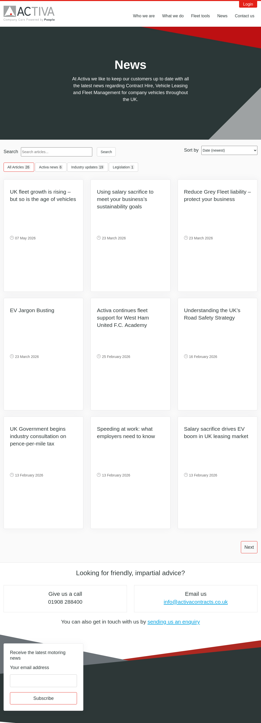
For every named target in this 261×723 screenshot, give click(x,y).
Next (249, 547)
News (222, 16)
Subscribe (43, 698)
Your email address (29, 667)
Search (11, 151)
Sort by (191, 150)
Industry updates (87, 167)
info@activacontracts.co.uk (196, 602)
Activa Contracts (33, 13)
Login (248, 4)
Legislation (123, 167)
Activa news (51, 167)
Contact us (244, 16)
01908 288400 (65, 602)
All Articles (18, 167)
